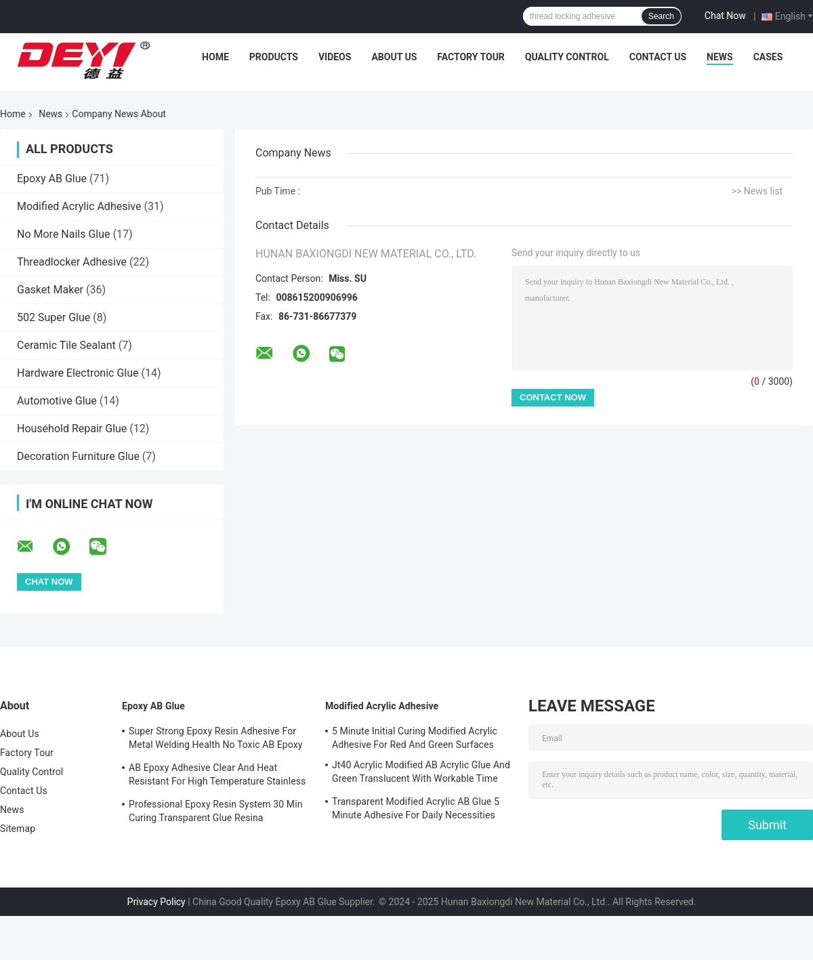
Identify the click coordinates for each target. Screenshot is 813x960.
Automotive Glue (57, 400)
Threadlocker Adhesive (72, 261)
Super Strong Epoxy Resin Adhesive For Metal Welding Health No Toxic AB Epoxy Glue (216, 740)
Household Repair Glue (72, 428)
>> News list (757, 191)
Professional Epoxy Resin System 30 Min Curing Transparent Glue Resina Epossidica (215, 813)
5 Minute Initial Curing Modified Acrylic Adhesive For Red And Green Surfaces (414, 738)
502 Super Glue (53, 317)
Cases (768, 56)
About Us (394, 56)
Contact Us (657, 56)
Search (661, 16)
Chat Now (725, 15)
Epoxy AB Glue (52, 178)
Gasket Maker (50, 289)
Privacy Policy (156, 901)
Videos (335, 56)
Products (273, 56)
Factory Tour (471, 56)
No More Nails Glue (63, 234)
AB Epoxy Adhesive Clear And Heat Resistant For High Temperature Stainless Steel (217, 776)
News (720, 56)
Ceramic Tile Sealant (66, 345)
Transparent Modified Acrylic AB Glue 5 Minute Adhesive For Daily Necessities (415, 808)
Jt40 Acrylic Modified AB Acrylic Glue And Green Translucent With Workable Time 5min (421, 773)
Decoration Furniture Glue (78, 456)
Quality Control (567, 56)
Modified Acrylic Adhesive (79, 206)
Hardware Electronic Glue (78, 373)
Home (215, 56)
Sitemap (17, 828)
